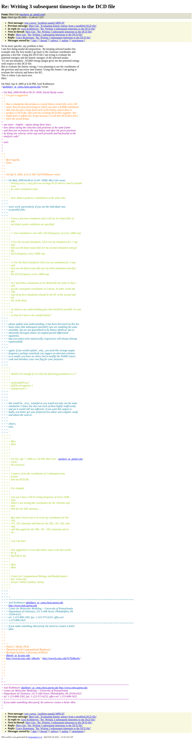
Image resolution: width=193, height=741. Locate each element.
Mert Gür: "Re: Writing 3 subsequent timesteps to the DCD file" (59, 31)
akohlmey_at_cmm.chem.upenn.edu (21, 86)
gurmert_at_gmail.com (70, 459)
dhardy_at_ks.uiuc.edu (18, 655)
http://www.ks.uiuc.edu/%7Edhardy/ (61, 658)
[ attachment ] (77, 40)
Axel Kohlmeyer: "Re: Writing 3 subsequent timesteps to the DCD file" (58, 28)
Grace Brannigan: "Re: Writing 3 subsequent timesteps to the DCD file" (53, 37)
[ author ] (65, 40)
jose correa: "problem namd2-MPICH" (44, 23)
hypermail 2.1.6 (35, 737)
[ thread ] (43, 40)
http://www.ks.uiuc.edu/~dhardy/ (23, 658)
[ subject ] (54, 40)
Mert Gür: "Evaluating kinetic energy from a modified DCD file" (63, 25)
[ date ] (34, 40)
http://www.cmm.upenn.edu (22, 605)
